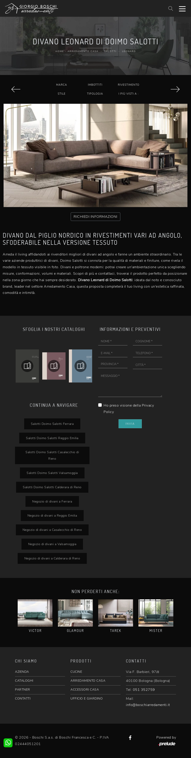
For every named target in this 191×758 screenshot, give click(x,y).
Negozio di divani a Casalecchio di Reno (52, 529)
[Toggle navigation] (182, 8)
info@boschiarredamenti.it (148, 704)
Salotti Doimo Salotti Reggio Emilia (52, 438)
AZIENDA (22, 672)
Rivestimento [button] (128, 85)
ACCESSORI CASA (84, 689)
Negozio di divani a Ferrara (52, 501)
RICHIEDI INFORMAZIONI (95, 216)
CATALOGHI (24, 681)
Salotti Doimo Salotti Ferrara (52, 424)
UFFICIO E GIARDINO (86, 698)
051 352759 (144, 689)
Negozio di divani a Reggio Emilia (52, 515)
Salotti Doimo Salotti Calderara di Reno (52, 487)
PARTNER (22, 689)
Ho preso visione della (129, 408)
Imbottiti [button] (95, 85)
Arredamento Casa (83, 51)
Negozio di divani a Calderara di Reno (52, 558)
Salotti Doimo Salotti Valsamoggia (52, 473)
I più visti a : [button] (129, 94)
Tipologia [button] (95, 94)
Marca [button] (61, 85)
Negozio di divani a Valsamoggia (52, 544)
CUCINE (76, 672)
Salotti (110, 51)
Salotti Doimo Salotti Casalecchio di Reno (52, 455)
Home (59, 51)
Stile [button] (62, 94)
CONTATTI (22, 698)
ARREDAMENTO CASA (87, 681)
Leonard (129, 51)
